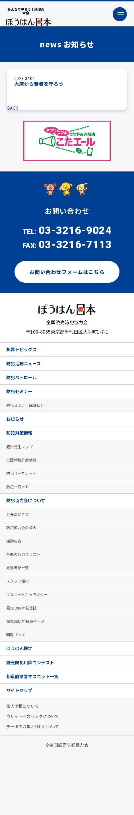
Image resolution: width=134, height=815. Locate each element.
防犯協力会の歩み (24, 560)
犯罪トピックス (25, 357)
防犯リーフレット (24, 499)
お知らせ (17, 436)
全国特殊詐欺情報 (24, 483)
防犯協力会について (30, 529)
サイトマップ (22, 745)
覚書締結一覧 (20, 606)
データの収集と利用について (37, 786)
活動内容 (15, 576)
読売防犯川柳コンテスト (35, 713)
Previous (14, 144)
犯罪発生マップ (22, 468)
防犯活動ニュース (27, 373)
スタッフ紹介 (20, 621)
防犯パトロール (25, 389)
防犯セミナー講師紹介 (29, 421)
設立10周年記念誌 (24, 652)
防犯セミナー (22, 405)
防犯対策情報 (22, 452)
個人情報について (25, 763)
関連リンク (18, 682)
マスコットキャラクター (31, 637)
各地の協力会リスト (26, 591)
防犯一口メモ (20, 514)
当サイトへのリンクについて (37, 774)
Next (119, 144)
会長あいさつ (20, 545)
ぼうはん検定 (22, 697)
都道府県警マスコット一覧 (38, 729)
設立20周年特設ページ (29, 667)
